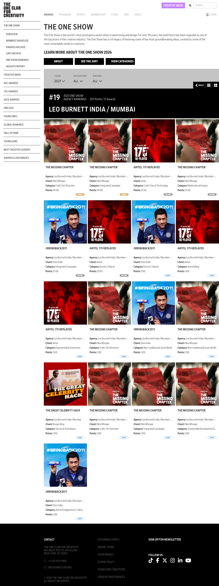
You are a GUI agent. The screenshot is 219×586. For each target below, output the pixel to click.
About (138, 14)
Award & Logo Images (16, 158)
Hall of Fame (11, 133)
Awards (49, 14)
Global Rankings (14, 124)
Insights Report (15, 66)
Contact (49, 539)
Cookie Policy (106, 561)
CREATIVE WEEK (173, 5)
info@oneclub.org (60, 567)
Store (114, 14)
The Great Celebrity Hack (63, 410)
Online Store (106, 547)
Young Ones (10, 116)
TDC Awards (11, 91)
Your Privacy (106, 554)
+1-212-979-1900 (57, 561)
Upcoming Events (108, 539)
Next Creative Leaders (17, 149)
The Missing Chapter (60, 167)
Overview (12, 34)
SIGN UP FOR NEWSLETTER (164, 539)
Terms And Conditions (111, 569)
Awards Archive (15, 47)
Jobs (126, 14)
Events (81, 14)
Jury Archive (13, 53)
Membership (98, 14)
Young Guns (10, 141)
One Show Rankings (17, 60)
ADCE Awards (12, 99)
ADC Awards (11, 83)
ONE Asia (9, 108)
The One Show (12, 25)
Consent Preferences (111, 576)
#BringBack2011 (56, 248)
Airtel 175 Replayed (147, 167)
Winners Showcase (17, 40)
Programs (65, 14)
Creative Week (12, 74)
